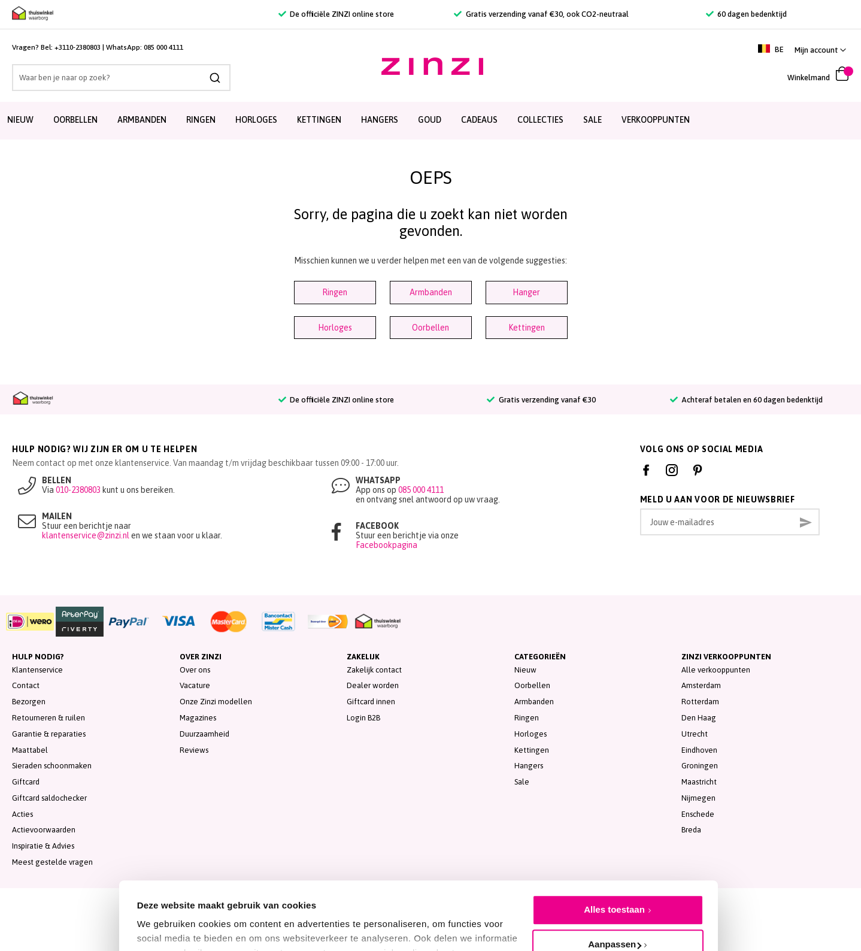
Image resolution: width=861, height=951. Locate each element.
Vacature (195, 685)
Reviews (194, 750)
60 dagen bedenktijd (746, 14)
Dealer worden (373, 685)
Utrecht (694, 733)
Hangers (528, 765)
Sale (521, 781)
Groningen (699, 765)
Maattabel (30, 750)
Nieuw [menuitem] (20, 120)
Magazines (198, 717)
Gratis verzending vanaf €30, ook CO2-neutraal (541, 14)
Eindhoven (699, 750)
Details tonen (165, 915)
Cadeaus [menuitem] (479, 120)
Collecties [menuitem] (540, 120)
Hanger (526, 292)
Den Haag (698, 717)
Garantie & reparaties (49, 733)
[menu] (430, 121)
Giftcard (26, 781)
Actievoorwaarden (43, 829)
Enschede (697, 814)
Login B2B (363, 717)
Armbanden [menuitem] (141, 120)
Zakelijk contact (374, 669)
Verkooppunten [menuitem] (656, 120)
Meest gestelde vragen (52, 862)
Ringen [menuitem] (201, 120)
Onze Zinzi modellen (216, 701)
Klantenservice (37, 669)
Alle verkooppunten (715, 669)
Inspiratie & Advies (43, 845)
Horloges (335, 327)
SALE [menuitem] (592, 120)
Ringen (334, 292)
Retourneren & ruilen (48, 717)
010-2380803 (78, 490)
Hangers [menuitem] (379, 120)
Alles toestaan (614, 851)
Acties (22, 814)
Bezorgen (29, 701)
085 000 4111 (163, 47)
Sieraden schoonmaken (52, 765)
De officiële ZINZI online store (336, 14)
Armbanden (431, 292)
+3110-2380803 (77, 47)
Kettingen (526, 327)
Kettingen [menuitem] (319, 120)
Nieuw (525, 669)
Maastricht (699, 781)
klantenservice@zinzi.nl (85, 535)
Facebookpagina (386, 545)
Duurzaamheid (204, 733)
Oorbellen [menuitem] (75, 120)
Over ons (195, 669)
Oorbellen (430, 327)
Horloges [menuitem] (256, 120)
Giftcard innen (371, 701)
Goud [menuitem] (429, 120)
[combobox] (121, 77)
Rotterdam (700, 701)
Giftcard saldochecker (49, 797)
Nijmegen (698, 797)
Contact (26, 685)
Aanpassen (614, 885)
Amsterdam (701, 685)
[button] (820, 50)
